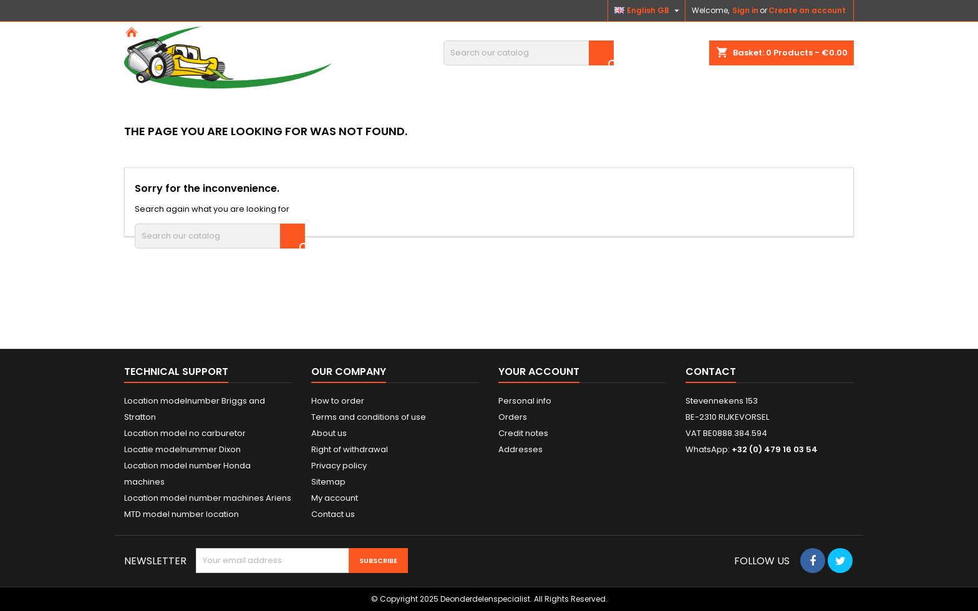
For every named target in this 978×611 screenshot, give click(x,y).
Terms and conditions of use (368, 417)
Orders (512, 417)
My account (334, 498)
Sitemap (328, 482)
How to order (337, 401)
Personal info (524, 401)
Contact (710, 371)
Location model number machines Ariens (207, 498)
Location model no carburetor (185, 433)
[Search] (528, 52)
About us (329, 433)
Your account (538, 371)
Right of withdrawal (349, 449)
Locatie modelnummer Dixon (182, 449)
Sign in (745, 10)
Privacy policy (339, 465)
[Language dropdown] (648, 10)
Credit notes (523, 433)
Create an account (807, 10)
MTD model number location (181, 514)
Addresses (520, 449)
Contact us (333, 514)
